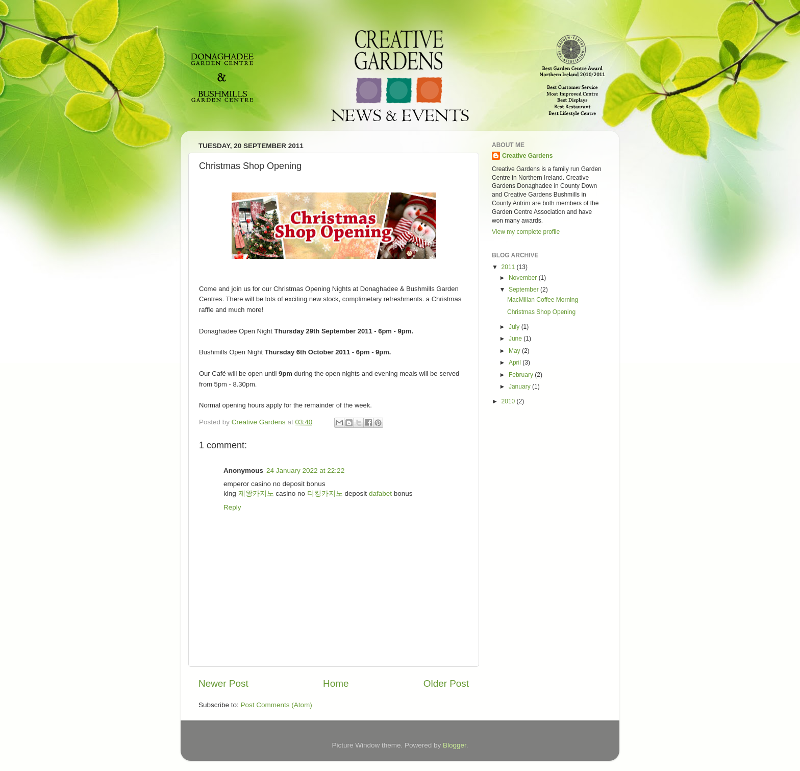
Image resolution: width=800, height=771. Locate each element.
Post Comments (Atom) (276, 705)
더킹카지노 (325, 493)
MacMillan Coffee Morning (542, 299)
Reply (232, 507)
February (522, 374)
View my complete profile (526, 231)
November (524, 277)
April (515, 362)
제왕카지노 (256, 493)
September (524, 289)
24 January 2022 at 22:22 (305, 470)
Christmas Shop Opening (541, 312)
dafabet (380, 493)
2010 (509, 401)
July (515, 326)
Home (335, 683)
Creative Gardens (527, 155)
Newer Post (223, 683)
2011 (509, 267)
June (516, 338)
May (515, 350)
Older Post (446, 683)
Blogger (454, 745)
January (520, 386)
